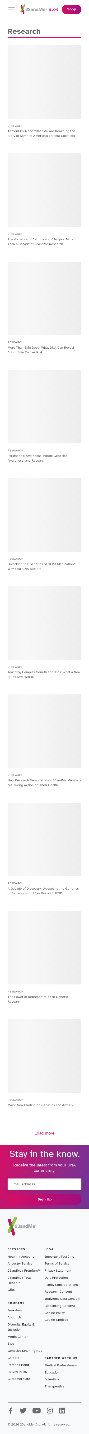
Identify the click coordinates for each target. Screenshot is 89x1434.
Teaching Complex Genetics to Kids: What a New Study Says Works (44, 674)
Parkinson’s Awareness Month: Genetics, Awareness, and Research (38, 458)
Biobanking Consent (60, 1306)
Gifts (11, 1290)
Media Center (18, 1337)
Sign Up (44, 1199)
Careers (13, 1358)
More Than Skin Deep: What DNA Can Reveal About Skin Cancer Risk (41, 350)
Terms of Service (57, 1263)
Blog (11, 1344)
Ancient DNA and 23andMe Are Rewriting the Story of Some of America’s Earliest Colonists (41, 133)
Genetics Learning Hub (25, 1351)
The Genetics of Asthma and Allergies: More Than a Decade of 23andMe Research (41, 241)
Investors (15, 1310)
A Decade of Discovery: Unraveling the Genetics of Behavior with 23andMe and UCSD (43, 891)
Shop (71, 9)
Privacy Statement (58, 1271)
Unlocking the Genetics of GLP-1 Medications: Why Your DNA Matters (42, 566)
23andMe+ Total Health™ (19, 1280)
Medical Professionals (61, 1365)
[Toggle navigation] (11, 9)
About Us (15, 1317)
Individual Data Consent (62, 1299)
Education (52, 1372)
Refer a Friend (18, 1365)
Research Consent (58, 1292)
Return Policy (17, 1372)
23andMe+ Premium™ (24, 1271)
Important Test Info (59, 1257)
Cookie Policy (55, 1313)
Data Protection (56, 1278)
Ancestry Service (20, 1263)
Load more (44, 1133)
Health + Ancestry (21, 1257)
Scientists (52, 1379)
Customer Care (19, 1379)
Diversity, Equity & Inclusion (21, 1327)
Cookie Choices (56, 1320)
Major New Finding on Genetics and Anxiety (40, 1105)
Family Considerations (61, 1285)
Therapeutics (54, 1386)
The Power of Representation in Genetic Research (38, 999)
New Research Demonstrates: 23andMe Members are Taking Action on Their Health (44, 782)
